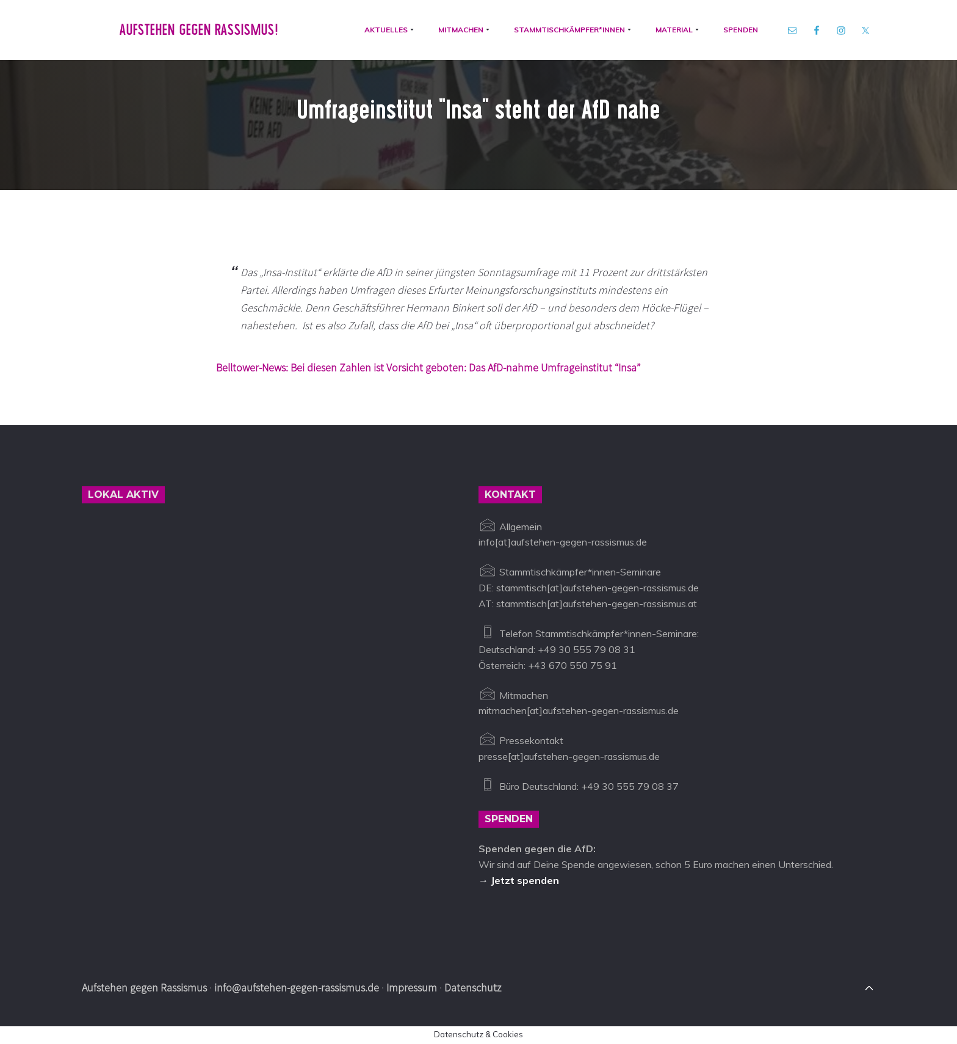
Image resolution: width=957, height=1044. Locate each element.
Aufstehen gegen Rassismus (144, 987)
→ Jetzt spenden (518, 880)
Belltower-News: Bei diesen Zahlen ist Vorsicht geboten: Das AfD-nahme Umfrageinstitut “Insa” (428, 367)
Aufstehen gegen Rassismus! (198, 29)
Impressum (411, 987)
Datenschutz (472, 987)
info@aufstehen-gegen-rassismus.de (296, 987)
